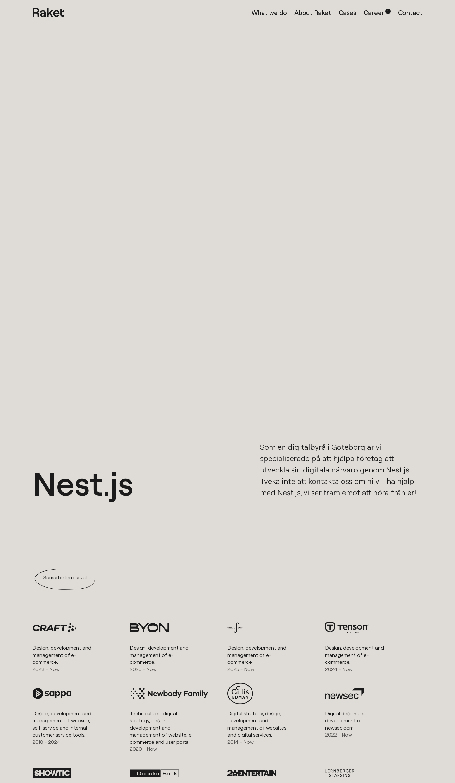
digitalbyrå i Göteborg (326, 447)
